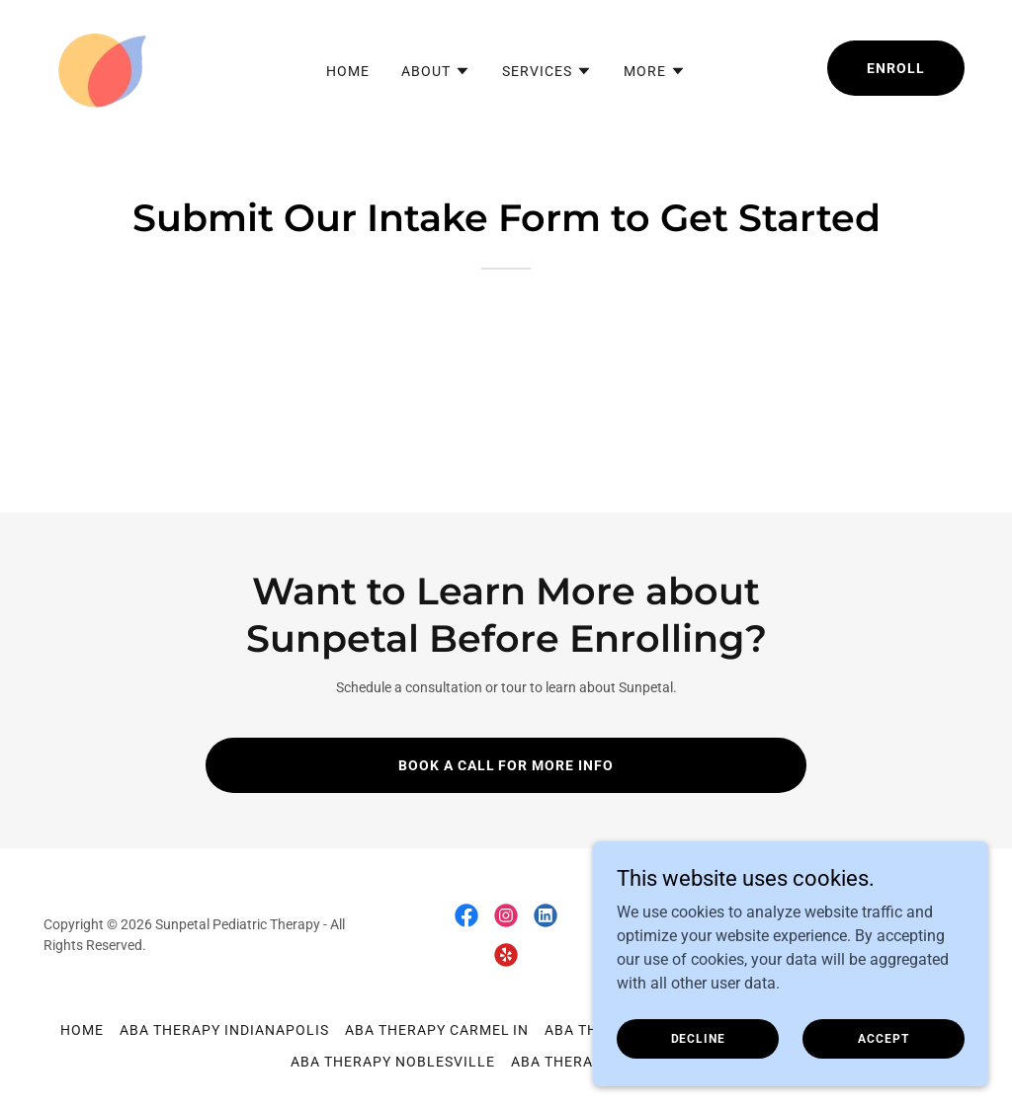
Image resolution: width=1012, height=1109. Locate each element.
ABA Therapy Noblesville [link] (393, 1061)
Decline (698, 1038)
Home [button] (82, 1030)
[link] (100, 66)
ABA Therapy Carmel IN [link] (437, 1030)
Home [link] (348, 71)
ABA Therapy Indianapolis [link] (224, 1030)
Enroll (896, 68)
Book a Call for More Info (506, 765)
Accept (883, 1038)
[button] (435, 71)
